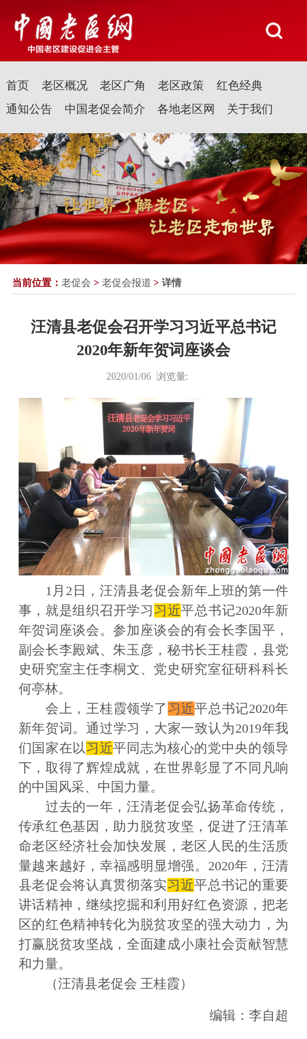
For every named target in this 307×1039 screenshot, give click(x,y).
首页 (17, 85)
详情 (171, 282)
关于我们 (250, 109)
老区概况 (65, 85)
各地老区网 (186, 109)
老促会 (76, 282)
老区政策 (181, 85)
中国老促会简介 (105, 109)
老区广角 (123, 85)
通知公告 (29, 109)
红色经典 (240, 85)
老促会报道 (126, 282)
